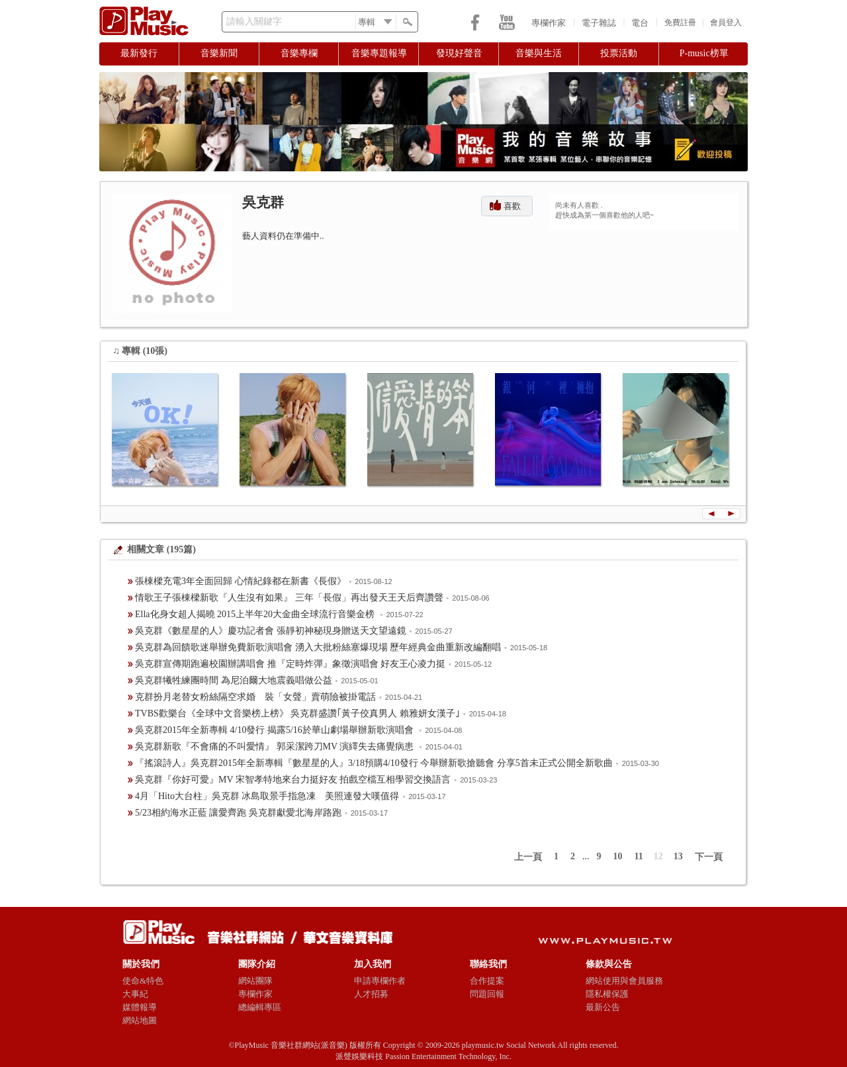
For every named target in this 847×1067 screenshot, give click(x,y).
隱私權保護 (607, 994)
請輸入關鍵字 (254, 21)
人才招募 (371, 994)
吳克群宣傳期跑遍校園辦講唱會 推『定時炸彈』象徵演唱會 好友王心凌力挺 (290, 664)
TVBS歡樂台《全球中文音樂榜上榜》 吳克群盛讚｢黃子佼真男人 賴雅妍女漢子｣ (297, 713)
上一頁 (528, 857)
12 (658, 856)
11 (639, 856)
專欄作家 (548, 23)
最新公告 (603, 1007)
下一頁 (709, 857)
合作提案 (487, 981)
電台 (639, 23)
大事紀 (135, 994)
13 (678, 856)
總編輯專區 (259, 1007)
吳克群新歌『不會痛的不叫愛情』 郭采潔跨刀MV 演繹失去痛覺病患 (275, 746)
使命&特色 (142, 981)
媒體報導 (139, 1007)
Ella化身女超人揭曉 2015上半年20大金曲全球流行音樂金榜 (256, 614)
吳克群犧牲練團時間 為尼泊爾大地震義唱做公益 (233, 680)
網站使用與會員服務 (624, 981)
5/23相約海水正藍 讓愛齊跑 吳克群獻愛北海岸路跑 (238, 813)
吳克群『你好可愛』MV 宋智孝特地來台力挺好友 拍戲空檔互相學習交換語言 (293, 780)
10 (618, 856)
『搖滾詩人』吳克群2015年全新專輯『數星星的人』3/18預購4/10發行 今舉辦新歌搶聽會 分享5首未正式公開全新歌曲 (374, 763)
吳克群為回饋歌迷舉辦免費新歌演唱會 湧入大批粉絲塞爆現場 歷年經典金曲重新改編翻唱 (318, 647)
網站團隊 (255, 981)
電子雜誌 (599, 23)
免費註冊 (680, 22)
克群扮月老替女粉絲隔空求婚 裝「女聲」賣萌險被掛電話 (255, 697)
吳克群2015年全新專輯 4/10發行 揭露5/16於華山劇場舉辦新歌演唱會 (275, 730)
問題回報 (487, 994)
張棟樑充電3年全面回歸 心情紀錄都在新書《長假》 (240, 581)
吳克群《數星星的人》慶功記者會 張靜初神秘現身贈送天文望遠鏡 (270, 631)
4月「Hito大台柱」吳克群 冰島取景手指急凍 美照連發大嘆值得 (267, 796)
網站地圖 (139, 1020)
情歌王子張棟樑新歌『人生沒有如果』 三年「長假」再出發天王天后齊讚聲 (289, 598)
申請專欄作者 (380, 981)
